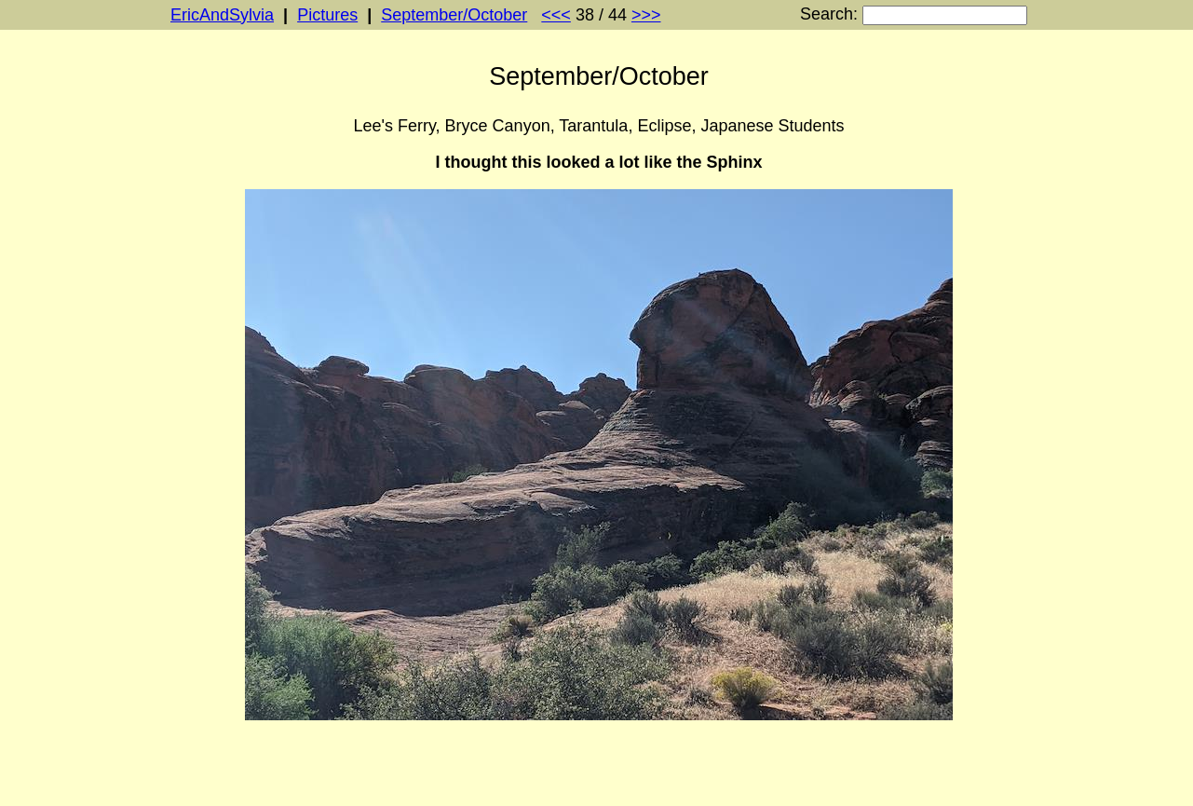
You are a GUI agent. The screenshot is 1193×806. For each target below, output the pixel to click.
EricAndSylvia (222, 15)
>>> (646, 15)
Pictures (327, 15)
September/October (454, 15)
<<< (556, 15)
